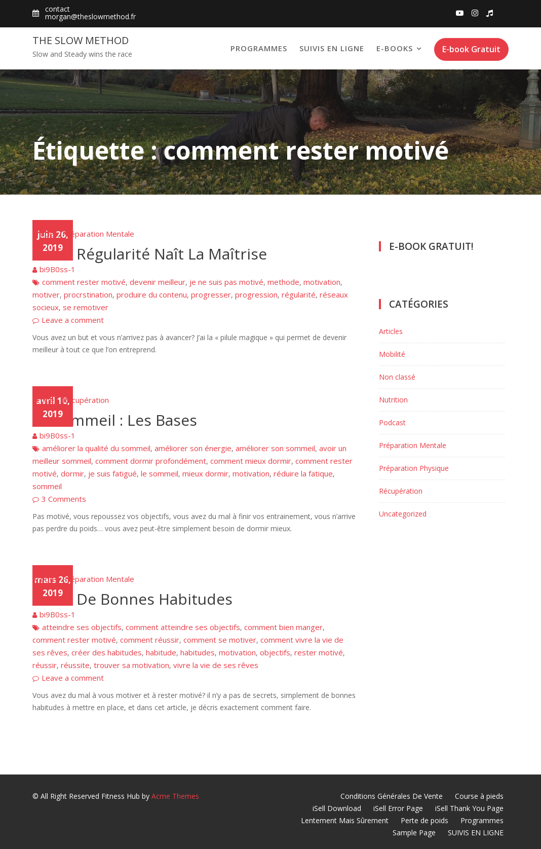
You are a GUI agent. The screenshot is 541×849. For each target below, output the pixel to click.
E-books (394, 48)
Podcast (392, 422)
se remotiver (85, 307)
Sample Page (414, 832)
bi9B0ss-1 (57, 269)
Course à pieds (479, 796)
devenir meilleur (157, 282)
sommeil (47, 486)
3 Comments (64, 499)
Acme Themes (175, 796)
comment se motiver (219, 640)
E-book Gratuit (471, 49)
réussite (75, 665)
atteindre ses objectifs (82, 627)
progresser (211, 294)
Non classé (397, 377)
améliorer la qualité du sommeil (96, 448)
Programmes (258, 48)
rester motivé (318, 652)
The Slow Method (80, 40)
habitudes (197, 652)
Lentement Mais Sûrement (345, 820)
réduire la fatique (303, 473)
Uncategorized (403, 514)
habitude (161, 652)
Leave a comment (73, 320)
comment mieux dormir (250, 461)
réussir (44, 665)
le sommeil (159, 473)
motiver (46, 294)
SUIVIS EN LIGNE (331, 48)
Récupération (85, 400)
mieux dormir (205, 473)
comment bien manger (283, 627)
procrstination (88, 294)
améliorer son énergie (192, 448)
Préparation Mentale (98, 234)
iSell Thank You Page (469, 808)
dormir (72, 473)
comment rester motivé (84, 282)
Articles (45, 234)
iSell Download (337, 808)
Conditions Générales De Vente (391, 796)
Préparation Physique (414, 468)
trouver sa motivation (131, 665)
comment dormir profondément (150, 461)
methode (283, 282)
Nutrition (393, 399)
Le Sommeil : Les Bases (114, 420)
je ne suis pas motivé (226, 282)
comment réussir (149, 640)
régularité (299, 294)
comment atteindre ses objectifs (183, 627)
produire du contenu (152, 294)
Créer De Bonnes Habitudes (132, 598)
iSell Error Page (398, 808)
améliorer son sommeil (275, 448)
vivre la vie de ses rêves (215, 665)
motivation (321, 282)
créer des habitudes (106, 652)
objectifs (275, 652)
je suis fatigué (112, 473)
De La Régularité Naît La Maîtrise (149, 253)
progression (256, 294)
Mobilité (392, 354)
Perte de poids (424, 820)
